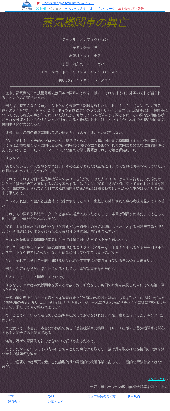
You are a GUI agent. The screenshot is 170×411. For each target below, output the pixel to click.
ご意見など (55, 401)
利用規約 (134, 396)
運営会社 (14, 401)
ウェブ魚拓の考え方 (102, 396)
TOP (11, 396)
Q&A (51, 396)
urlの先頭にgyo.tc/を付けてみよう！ (68, 3)
